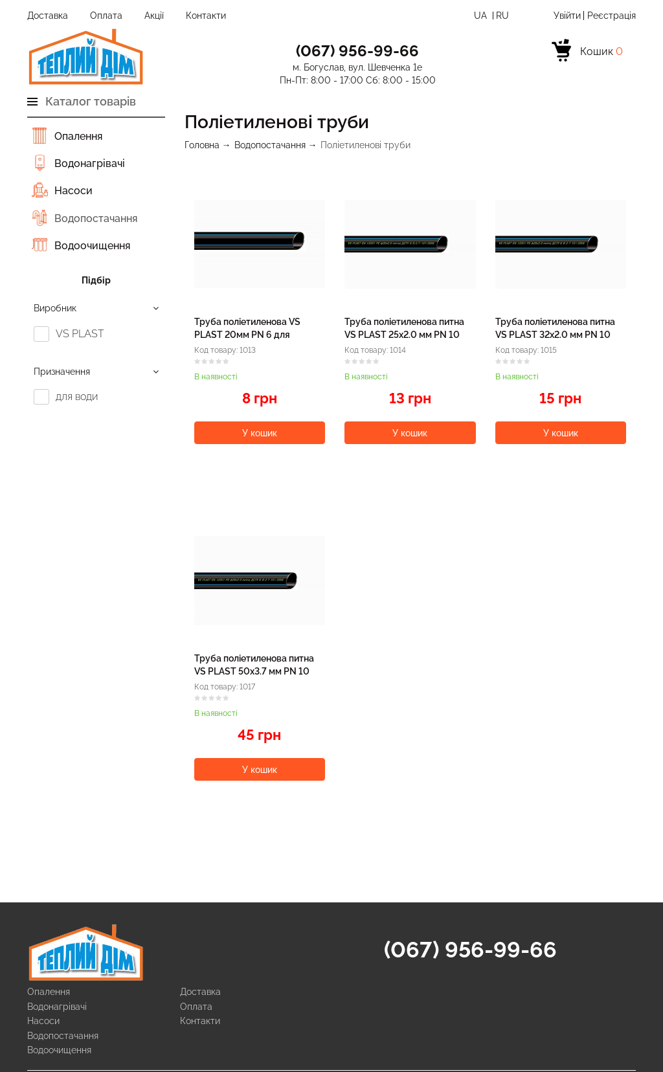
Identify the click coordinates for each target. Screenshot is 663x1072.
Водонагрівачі (89, 163)
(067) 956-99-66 (470, 950)
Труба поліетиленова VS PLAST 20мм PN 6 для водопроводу (247, 334)
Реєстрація (611, 15)
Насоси (73, 190)
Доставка (47, 15)
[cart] (587, 52)
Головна (202, 145)
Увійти (567, 15)
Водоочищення (92, 246)
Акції (154, 15)
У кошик (259, 433)
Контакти (206, 15)
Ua (481, 15)
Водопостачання (95, 218)
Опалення (78, 136)
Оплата (106, 15)
